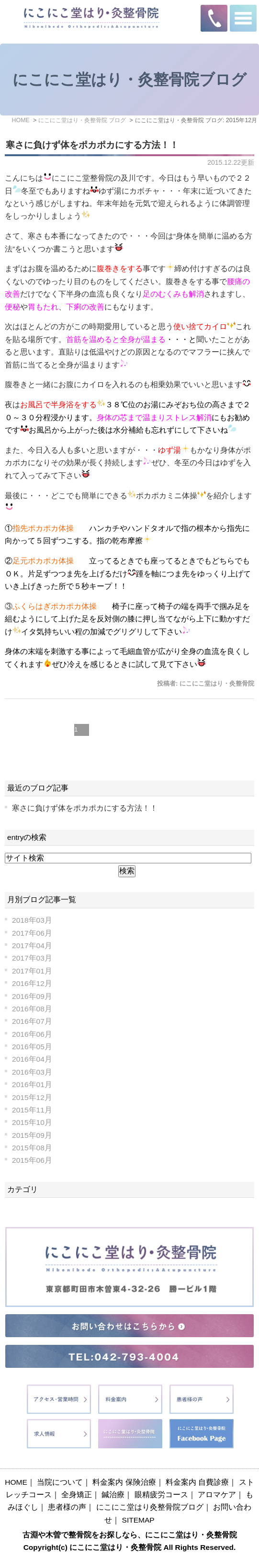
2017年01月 (32, 971)
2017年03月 (32, 958)
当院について (60, 1482)
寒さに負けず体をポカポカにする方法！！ (92, 145)
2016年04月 (32, 1059)
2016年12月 (32, 983)
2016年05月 (32, 1047)
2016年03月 (32, 1072)
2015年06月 (32, 1160)
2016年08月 (32, 1009)
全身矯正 (76, 1494)
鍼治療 (112, 1494)
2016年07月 (32, 1021)
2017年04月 (32, 945)
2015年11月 (32, 1110)
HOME (16, 1482)
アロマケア (217, 1494)
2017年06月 (32, 933)
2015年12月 (32, 1097)
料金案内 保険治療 (124, 1482)
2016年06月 (32, 1034)
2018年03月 (32, 920)
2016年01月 (32, 1084)
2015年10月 (32, 1122)
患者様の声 (67, 1507)
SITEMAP (138, 1520)
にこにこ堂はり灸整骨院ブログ (149, 1507)
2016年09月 (32, 996)
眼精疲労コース (161, 1494)
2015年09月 (32, 1135)
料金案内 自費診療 (197, 1482)
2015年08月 (32, 1148)
